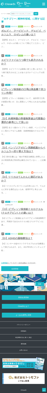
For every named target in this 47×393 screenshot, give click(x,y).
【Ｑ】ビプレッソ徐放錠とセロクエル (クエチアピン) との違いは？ (22, 211)
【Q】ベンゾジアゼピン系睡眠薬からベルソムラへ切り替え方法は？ (23, 149)
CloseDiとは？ (23, 306)
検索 (36, 13)
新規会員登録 (23, 297)
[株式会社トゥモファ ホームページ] (23, 380)
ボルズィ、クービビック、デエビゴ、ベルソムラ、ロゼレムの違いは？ (23, 33)
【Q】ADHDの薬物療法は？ (17, 238)
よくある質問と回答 (23, 315)
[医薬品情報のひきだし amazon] (23, 365)
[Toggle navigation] (43, 4)
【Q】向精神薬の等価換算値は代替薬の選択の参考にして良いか (23, 120)
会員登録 (4, 263)
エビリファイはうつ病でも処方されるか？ (22, 62)
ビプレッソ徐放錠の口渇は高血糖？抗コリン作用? (23, 91)
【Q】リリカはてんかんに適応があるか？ (22, 179)
